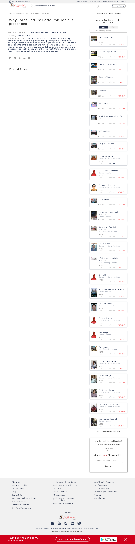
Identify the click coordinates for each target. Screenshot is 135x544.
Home (12, 13)
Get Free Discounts (95, 1)
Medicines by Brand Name (64, 482)
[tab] (103, 27)
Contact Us (17, 495)
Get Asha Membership (22, 508)
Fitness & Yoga (59, 495)
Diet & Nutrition (60, 492)
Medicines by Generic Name (65, 485)
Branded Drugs (22, 13)
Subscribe (108, 466)
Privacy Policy (18, 489)
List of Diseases (100, 485)
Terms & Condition (20, 485)
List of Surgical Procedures (106, 492)
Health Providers (81, 1)
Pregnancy (98, 495)
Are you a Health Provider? (24, 498)
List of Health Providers (104, 482)
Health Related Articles (110, 1)
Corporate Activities (20, 505)
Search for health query (43, 6)
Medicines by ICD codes (63, 503)
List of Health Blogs (102, 489)
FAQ (14, 492)
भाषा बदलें (123, 1)
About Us (16, 482)
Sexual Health (100, 498)
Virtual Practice (19, 501)
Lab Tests (57, 489)
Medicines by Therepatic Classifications (63, 499)
